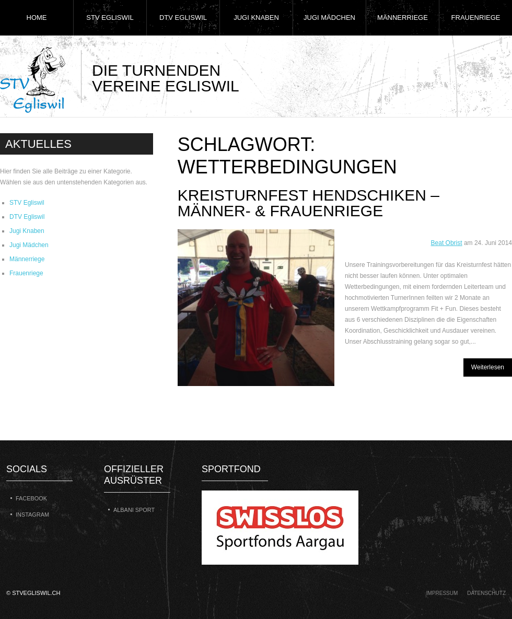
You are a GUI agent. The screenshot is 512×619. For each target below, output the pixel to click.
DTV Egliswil (183, 17)
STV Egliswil (109, 17)
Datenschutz (486, 593)
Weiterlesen (487, 367)
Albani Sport (134, 510)
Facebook (31, 498)
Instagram (32, 514)
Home (37, 17)
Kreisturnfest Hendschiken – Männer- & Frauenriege (308, 202)
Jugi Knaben (256, 17)
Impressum (442, 593)
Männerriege (402, 17)
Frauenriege (476, 17)
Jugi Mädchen (329, 17)
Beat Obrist (446, 243)
